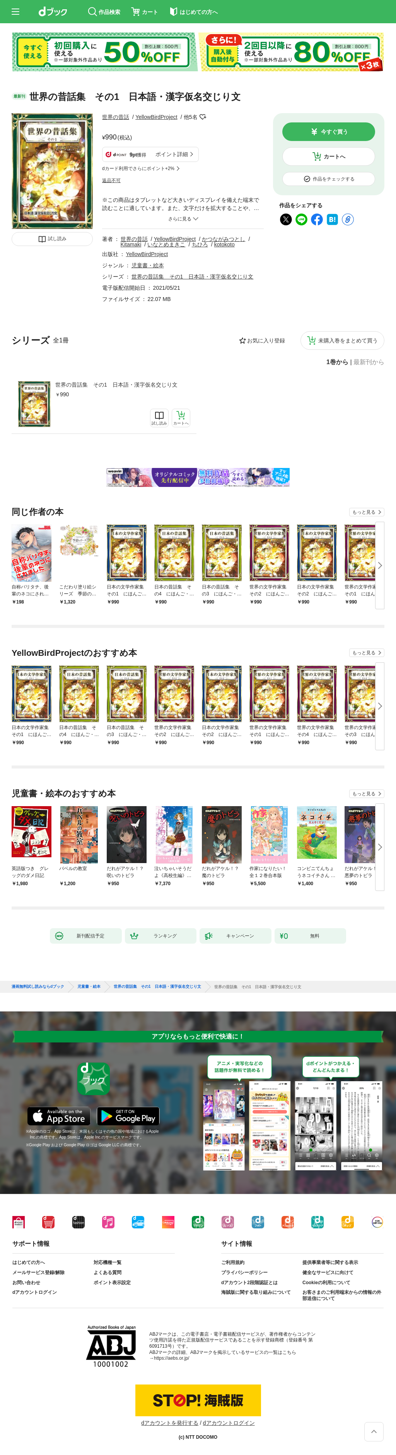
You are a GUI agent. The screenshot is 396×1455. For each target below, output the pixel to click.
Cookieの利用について (326, 1282)
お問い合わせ (26, 1282)
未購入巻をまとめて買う (348, 340)
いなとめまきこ (166, 244)
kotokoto (224, 244)
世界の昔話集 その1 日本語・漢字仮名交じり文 (116, 385)
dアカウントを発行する (169, 1423)
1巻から (337, 362)
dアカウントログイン (34, 1292)
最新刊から (368, 362)
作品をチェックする (334, 179)
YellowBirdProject (156, 117)
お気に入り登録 (266, 340)
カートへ (334, 156)
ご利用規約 (232, 1262)
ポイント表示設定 (112, 1282)
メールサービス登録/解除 (38, 1272)
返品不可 (111, 180)
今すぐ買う (334, 132)
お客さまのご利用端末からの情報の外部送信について (341, 1295)
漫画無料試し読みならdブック (38, 987)
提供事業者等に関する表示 (330, 1262)
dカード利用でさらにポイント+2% (138, 168)
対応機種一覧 (107, 1262)
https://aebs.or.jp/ (171, 1358)
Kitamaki (131, 244)
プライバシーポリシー (244, 1272)
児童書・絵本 (147, 265)
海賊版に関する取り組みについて (256, 1292)
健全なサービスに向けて (327, 1272)
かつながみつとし (223, 239)
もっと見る (364, 512)
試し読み (57, 238)
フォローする (203, 117)
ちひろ (200, 244)
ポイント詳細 (171, 154)
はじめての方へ (28, 1262)
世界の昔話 (115, 117)
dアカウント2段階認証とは (249, 1282)
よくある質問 (107, 1272)
